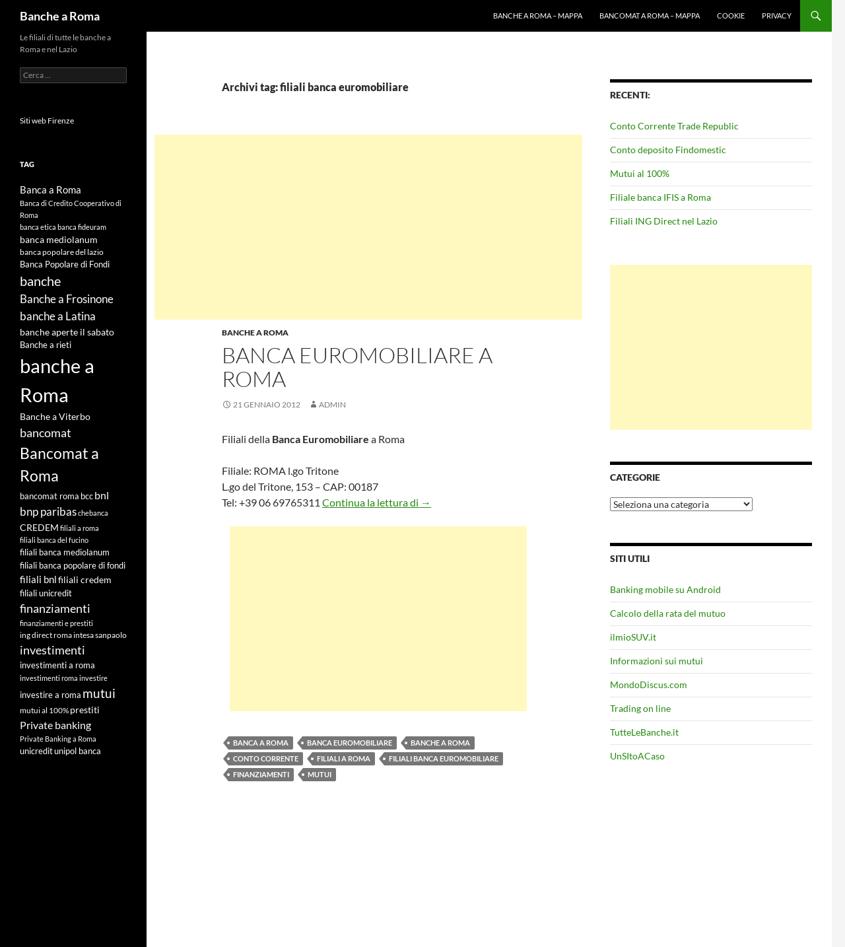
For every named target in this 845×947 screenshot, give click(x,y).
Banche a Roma (60, 16)
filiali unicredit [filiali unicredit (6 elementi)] (46, 593)
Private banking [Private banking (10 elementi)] (55, 725)
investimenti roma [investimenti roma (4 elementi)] (49, 678)
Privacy (777, 15)
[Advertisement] (368, 227)
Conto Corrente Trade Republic (674, 125)
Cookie (731, 15)
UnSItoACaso (637, 755)
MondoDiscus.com (648, 684)
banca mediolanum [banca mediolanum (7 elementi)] (59, 239)
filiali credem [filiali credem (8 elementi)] (85, 579)
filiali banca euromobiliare (443, 758)
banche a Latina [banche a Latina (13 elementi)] (58, 316)
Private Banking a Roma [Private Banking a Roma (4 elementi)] (58, 738)
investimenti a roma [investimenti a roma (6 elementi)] (57, 665)
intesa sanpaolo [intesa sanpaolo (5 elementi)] (100, 635)
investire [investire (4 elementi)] (93, 678)
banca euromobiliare (349, 742)
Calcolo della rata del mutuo (668, 613)
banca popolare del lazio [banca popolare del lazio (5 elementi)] (62, 252)
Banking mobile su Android (665, 589)
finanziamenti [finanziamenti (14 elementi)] (55, 608)
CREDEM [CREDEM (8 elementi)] (39, 527)
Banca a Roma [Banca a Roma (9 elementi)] (50, 189)
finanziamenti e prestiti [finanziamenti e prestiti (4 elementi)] (56, 623)
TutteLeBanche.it (644, 732)
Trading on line (640, 708)
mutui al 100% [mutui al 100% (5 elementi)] (44, 710)
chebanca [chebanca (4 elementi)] (93, 513)
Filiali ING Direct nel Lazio (664, 221)
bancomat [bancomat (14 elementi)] (45, 432)
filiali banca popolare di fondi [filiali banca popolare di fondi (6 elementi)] (72, 565)
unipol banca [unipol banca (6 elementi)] (77, 751)
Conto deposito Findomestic (668, 149)
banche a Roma (440, 742)
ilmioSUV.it (633, 637)
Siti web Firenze (47, 120)
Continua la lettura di (376, 502)
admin (332, 404)
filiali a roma (343, 758)
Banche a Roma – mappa (537, 15)
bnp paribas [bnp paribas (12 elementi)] (48, 511)
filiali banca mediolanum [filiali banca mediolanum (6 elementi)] (65, 552)
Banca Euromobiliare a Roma (357, 366)
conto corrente (265, 758)
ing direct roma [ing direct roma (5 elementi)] (46, 635)
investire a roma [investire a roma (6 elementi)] (50, 694)
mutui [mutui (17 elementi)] (99, 693)
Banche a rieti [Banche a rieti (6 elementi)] (45, 344)
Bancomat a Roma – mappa (649, 15)
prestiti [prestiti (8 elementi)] (85, 709)
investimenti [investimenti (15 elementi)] (52, 650)
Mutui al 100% (639, 173)
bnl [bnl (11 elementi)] (101, 495)
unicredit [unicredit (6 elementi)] (36, 751)
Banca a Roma (260, 742)
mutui (319, 774)
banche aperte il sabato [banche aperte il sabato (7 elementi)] (67, 332)
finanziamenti (261, 774)
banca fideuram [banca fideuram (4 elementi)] (81, 227)
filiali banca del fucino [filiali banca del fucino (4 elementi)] (54, 540)
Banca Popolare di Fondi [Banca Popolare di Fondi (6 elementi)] (65, 264)
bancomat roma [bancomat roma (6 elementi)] (49, 496)
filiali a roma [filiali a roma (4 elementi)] (79, 528)
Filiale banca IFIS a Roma (660, 197)
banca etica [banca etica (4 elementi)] (38, 227)
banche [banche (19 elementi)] (40, 281)
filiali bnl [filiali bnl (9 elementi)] (38, 579)
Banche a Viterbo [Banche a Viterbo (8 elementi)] (55, 416)
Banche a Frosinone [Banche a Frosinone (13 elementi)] (67, 299)
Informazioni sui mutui (656, 660)
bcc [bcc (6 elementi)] (87, 496)
